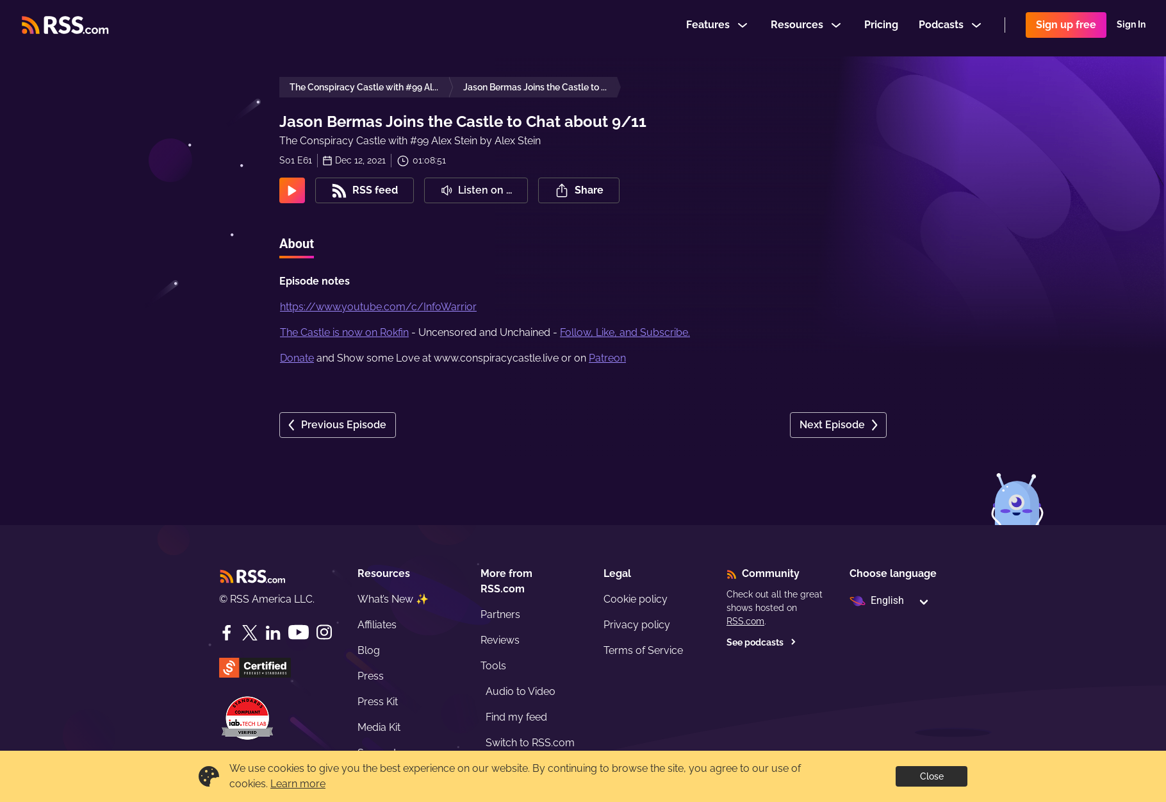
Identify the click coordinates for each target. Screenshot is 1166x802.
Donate (297, 358)
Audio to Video (520, 691)
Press (370, 676)
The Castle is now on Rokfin (344, 332)
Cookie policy (636, 599)
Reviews (500, 640)
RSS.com (745, 621)
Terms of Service (643, 650)
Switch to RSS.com (530, 743)
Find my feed (516, 717)
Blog (368, 650)
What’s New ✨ (393, 599)
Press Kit (377, 702)
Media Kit (378, 727)
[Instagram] (324, 632)
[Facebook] (226, 632)
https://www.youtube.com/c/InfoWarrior (378, 307)
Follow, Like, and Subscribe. (625, 332)
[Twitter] (250, 632)
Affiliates (377, 625)
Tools (493, 666)
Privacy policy (637, 625)
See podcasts (761, 642)
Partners (500, 614)
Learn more (297, 784)
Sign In (1131, 28)
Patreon (607, 358)
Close (932, 776)
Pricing (881, 28)
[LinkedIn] (273, 632)
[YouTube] (298, 632)
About (296, 243)
